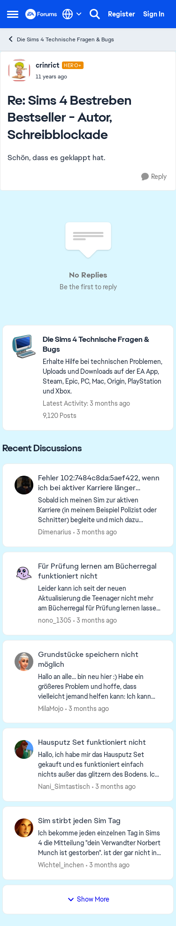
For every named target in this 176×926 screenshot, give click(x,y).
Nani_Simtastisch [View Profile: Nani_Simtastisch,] (64, 786)
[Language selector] (72, 14)
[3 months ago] (95, 532)
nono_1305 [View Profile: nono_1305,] (54, 620)
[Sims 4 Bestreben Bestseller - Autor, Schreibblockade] (60, 76)
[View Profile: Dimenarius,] (24, 485)
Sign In (153, 14)
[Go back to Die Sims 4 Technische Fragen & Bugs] (103, 345)
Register (121, 14)
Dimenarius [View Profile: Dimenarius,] (54, 532)
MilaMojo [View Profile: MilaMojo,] (50, 708)
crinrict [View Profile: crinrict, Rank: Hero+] (48, 65)
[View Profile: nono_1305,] (24, 573)
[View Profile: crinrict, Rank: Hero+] (19, 70)
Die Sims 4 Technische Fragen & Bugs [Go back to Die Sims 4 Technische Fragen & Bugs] (60, 39)
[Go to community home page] (41, 14)
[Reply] (153, 176)
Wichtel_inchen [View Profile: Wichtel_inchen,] (61, 865)
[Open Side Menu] (12, 14)
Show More (88, 899)
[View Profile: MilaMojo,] (24, 661)
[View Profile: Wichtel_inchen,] (24, 827)
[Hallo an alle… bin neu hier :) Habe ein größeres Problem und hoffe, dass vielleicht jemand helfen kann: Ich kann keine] (99, 686)
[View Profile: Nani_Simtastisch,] (24, 749)
